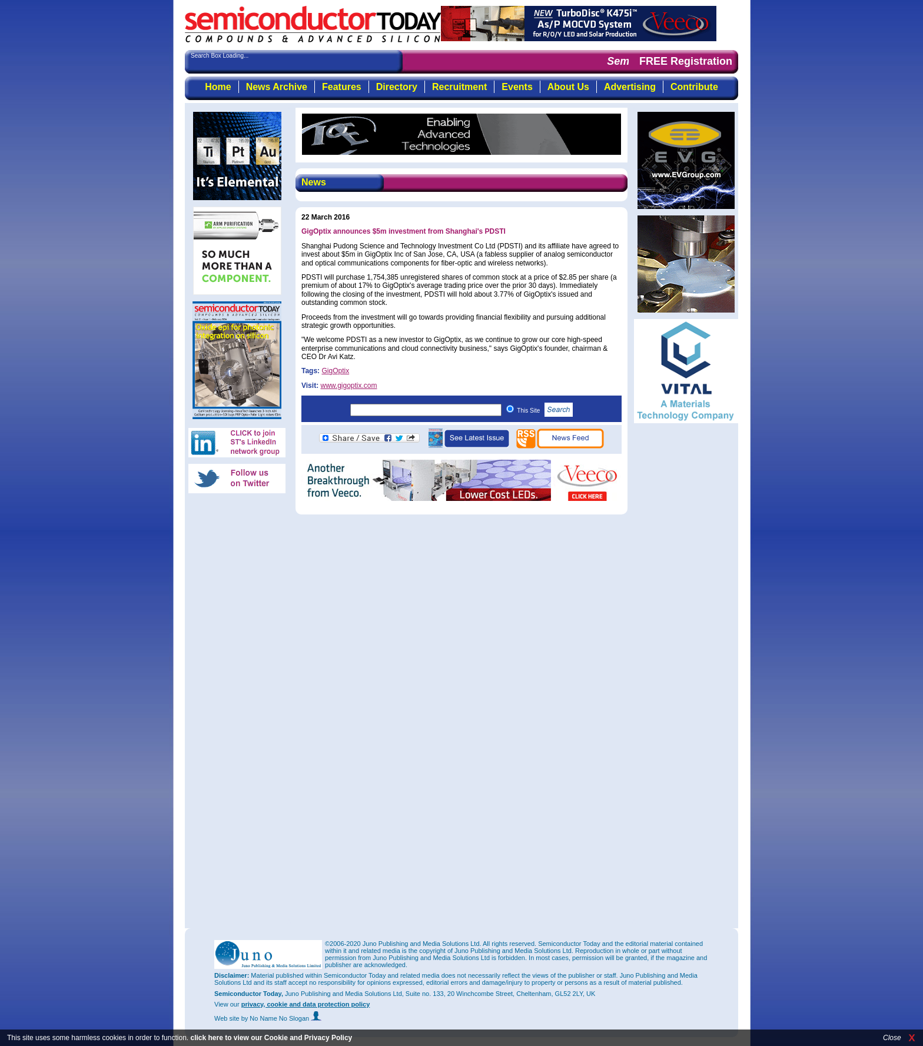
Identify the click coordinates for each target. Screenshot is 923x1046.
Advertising (630, 87)
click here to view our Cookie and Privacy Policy (271, 1038)
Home (218, 87)
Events (517, 87)
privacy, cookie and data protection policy (305, 1004)
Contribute (694, 87)
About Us (568, 87)
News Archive (276, 87)
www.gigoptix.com (348, 385)
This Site (545, 410)
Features (341, 87)
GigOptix (335, 371)
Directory (396, 87)
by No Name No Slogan (281, 1018)
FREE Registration (685, 61)
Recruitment (459, 87)
